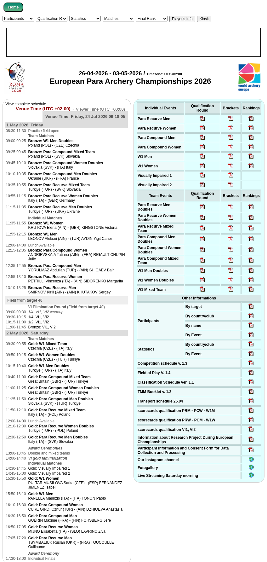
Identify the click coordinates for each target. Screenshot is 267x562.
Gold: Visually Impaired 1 (49, 468)
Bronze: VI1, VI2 (41, 327)
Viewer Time (100, 109)
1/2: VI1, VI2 (38, 322)
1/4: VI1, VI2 (38, 317)
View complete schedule (25, 104)
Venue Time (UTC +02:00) (43, 108)
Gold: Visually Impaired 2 (49, 473)
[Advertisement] (133, 42)
